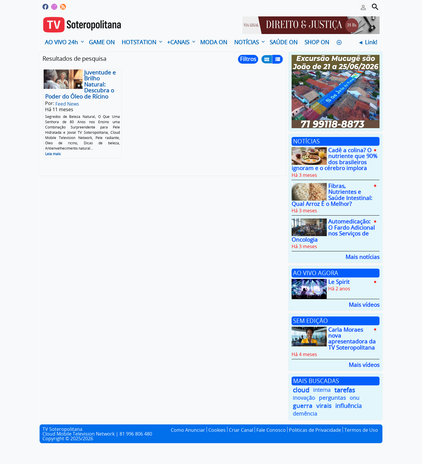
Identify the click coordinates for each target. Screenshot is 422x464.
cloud (301, 390)
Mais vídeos (364, 304)
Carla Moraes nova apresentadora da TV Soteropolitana (352, 338)
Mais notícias (363, 256)
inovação (304, 397)
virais (323, 405)
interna (322, 389)
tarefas (344, 390)
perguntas (332, 398)
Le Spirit (339, 282)
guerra (302, 405)
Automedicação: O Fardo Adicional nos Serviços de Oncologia (333, 230)
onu (354, 397)
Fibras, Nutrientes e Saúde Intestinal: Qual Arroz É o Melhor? (332, 195)
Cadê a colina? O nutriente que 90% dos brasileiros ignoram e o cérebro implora (334, 159)
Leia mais (53, 153)
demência (305, 413)
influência (348, 405)
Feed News (67, 104)
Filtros (248, 59)
